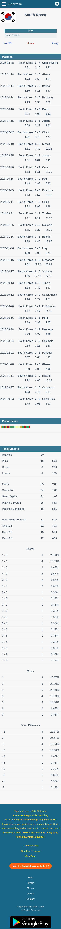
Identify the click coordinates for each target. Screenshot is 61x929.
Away (55, 43)
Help (30, 877)
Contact (30, 899)
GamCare (30, 856)
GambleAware (30, 845)
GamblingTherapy (30, 851)
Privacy (30, 883)
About (30, 893)
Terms (30, 888)
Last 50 (7, 43)
